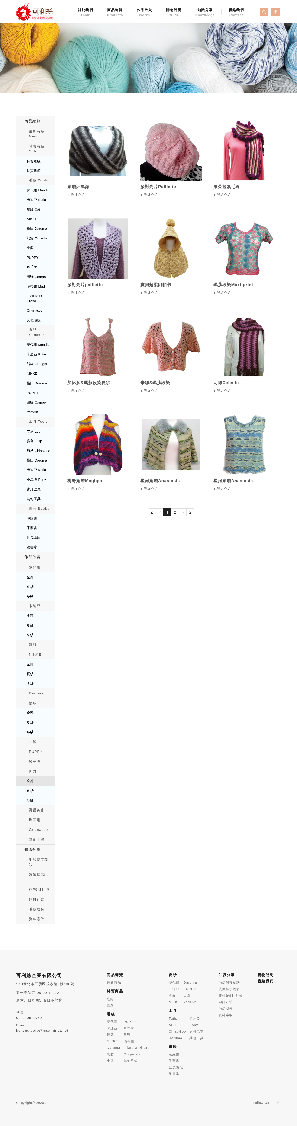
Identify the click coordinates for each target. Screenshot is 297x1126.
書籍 (110, 1005)
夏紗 (30, 587)
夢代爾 (35, 567)
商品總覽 (115, 13)
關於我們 (85, 13)
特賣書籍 (34, 171)
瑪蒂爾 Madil (36, 286)
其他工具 (34, 499)
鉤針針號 (36, 899)
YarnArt (32, 412)
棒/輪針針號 (39, 889)
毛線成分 (226, 1008)
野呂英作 (36, 810)
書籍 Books (39, 508)
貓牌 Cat (33, 209)
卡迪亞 (35, 606)
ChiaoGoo (177, 1031)
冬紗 (30, 596)
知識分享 (205, 13)
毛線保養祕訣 (229, 982)
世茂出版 (34, 537)
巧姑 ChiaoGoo (38, 451)
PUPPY (33, 257)
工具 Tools (38, 421)
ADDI (173, 1025)
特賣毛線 (34, 161)
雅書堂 (32, 547)
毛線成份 (36, 909)
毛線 (110, 999)
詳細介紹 (78, 194)
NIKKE (32, 219)
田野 (33, 771)
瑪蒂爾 (35, 820)
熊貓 (33, 703)
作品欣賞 (144, 13)
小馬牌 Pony (36, 479)
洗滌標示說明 (38, 877)
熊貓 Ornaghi (37, 238)
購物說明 (173, 13)
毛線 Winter (39, 180)
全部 (30, 577)
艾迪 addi (34, 431)
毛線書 (32, 518)
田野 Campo (36, 277)
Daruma (36, 693)
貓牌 (33, 644)
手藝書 (32, 528)
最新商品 (114, 982)
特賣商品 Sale (36, 148)
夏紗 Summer (36, 332)
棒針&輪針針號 (231, 995)
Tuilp (173, 1018)
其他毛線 (34, 320)
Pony (193, 1025)
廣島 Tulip (34, 441)
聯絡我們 (236, 13)
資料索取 (36, 919)
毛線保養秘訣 (38, 862)
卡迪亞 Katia (36, 200)
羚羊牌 (32, 267)
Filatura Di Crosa (34, 298)
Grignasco (34, 310)
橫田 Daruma (37, 228)
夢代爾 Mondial (38, 190)
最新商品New (36, 133)
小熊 (30, 248)
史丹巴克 (34, 489)
